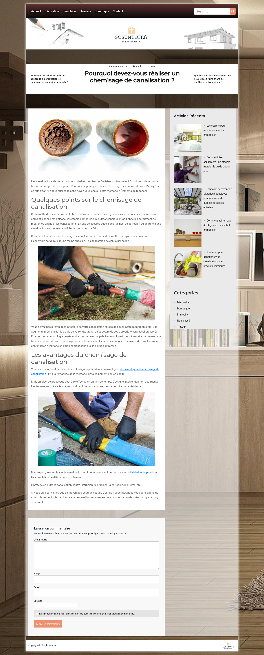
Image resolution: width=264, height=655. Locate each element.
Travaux (85, 11)
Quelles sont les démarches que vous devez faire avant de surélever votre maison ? (212, 79)
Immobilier (70, 11)
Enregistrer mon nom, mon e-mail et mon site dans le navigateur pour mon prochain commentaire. (87, 613)
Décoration (52, 11)
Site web (38, 601)
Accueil (36, 11)
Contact (118, 11)
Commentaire (41, 539)
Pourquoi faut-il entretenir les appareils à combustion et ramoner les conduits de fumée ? (50, 79)
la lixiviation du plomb (140, 472)
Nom (37, 574)
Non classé (183, 320)
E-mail (37, 587)
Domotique (102, 11)
